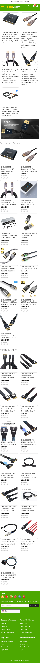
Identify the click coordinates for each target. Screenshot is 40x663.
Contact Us (4, 626)
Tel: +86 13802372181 (7, 632)
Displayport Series (10, 143)
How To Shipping (25, 626)
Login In (22, 650)
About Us (3, 623)
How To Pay (23, 623)
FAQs (2, 644)
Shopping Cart (24, 644)
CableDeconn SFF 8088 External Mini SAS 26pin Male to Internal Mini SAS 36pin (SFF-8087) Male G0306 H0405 (9, 544)
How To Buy (23, 629)
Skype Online (4, 650)
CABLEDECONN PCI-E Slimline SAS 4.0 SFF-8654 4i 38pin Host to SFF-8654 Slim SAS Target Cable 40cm (8, 411)
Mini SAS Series (8, 349)
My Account (23, 641)
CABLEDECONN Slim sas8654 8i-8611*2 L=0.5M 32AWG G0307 (28, 475)
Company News (5, 629)
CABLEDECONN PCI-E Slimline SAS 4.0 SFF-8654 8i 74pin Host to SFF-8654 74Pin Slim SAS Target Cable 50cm (28, 411)
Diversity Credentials (7, 641)
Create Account (24, 647)
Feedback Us (4, 647)
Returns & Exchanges (26, 632)
